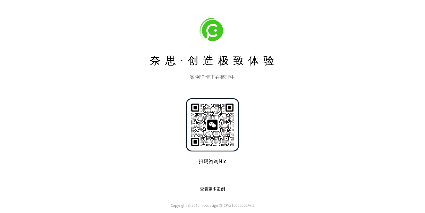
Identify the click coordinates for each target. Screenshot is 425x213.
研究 (382, 11)
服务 (234, 11)
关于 (269, 11)
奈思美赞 (342, 11)
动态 (303, 11)
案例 (200, 11)
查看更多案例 (212, 189)
